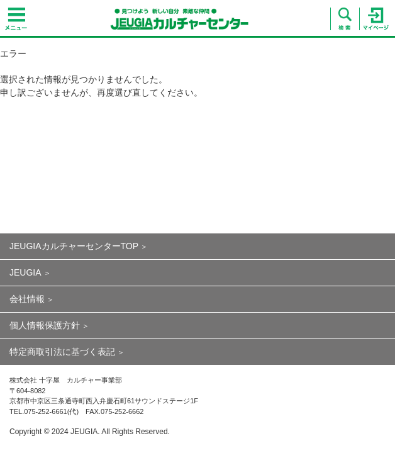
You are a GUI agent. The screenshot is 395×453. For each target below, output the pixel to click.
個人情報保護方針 (44, 325)
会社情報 (27, 299)
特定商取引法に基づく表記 (62, 352)
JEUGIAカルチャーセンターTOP (73, 246)
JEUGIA (25, 272)
